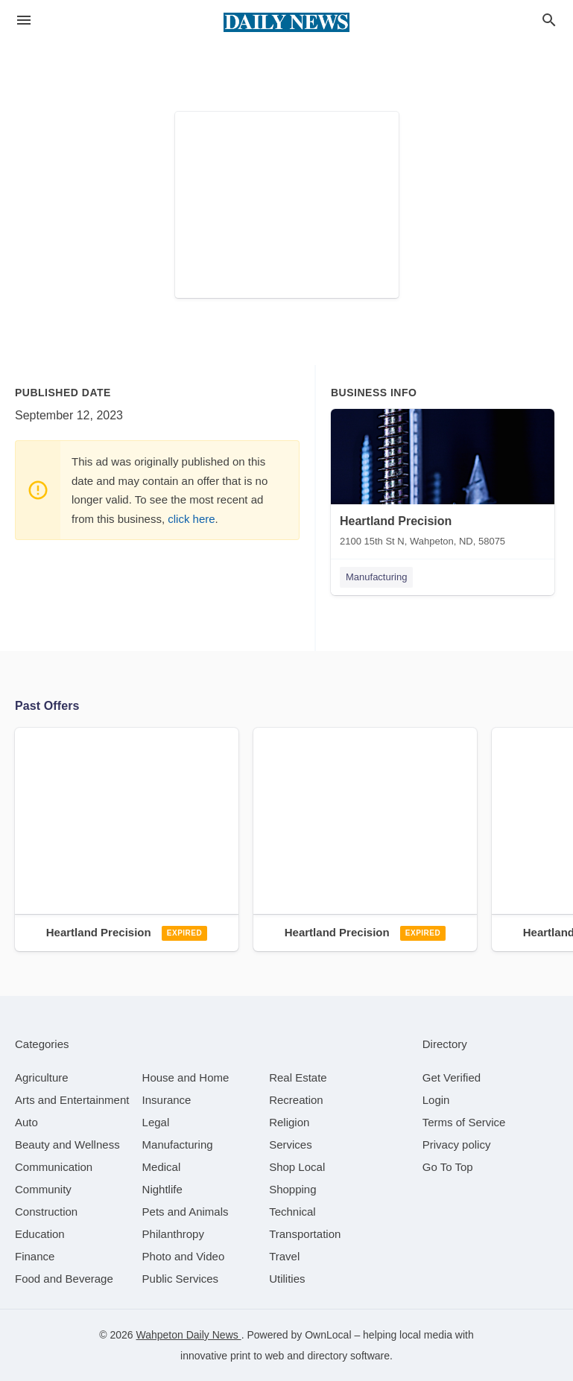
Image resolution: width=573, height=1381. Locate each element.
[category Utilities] (287, 1278)
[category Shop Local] (297, 1167)
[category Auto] (26, 1122)
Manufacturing (376, 576)
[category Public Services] (180, 1278)
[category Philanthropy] (173, 1234)
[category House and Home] (185, 1077)
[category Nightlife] (162, 1189)
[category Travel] (284, 1256)
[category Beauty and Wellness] (67, 1144)
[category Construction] (46, 1211)
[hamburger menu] (24, 20)
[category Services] (290, 1144)
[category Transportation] (305, 1234)
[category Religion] (289, 1122)
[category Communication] (53, 1167)
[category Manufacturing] (177, 1144)
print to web (257, 1356)
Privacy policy (456, 1144)
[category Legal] (156, 1122)
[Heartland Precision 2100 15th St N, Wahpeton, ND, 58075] (442, 481)
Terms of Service (464, 1122)
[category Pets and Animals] (185, 1211)
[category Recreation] (296, 1099)
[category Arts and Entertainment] (72, 1099)
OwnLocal (328, 1335)
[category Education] (40, 1234)
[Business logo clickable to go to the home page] (287, 22)
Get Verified (451, 1077)
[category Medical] (161, 1167)
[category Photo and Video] (183, 1256)
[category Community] (43, 1189)
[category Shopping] (292, 1189)
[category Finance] (34, 1256)
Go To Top (447, 1167)
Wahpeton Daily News (188, 1335)
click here (191, 518)
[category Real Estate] (298, 1077)
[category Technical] (292, 1211)
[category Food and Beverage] (64, 1278)
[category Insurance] (166, 1099)
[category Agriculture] (42, 1077)
